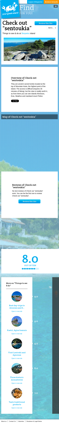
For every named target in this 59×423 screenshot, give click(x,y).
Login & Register (35, 2)
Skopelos (25, 33)
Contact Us (13, 421)
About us (4, 421)
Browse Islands (51, 2)
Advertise (21, 421)
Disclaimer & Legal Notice (35, 421)
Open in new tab (16, 311)
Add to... (52, 28)
